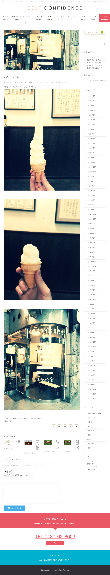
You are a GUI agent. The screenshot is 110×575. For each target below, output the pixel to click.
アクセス (71, 17)
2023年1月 (91, 120)
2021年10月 (91, 176)
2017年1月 (91, 295)
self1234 (9, 82)
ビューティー (27, 19)
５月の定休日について (57, 444)
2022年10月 (91, 129)
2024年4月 (91, 96)
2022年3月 (91, 158)
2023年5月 (91, 105)
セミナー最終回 (92, 80)
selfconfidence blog (61, 82)
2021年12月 (91, 167)
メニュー (60, 17)
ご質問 (82, 17)
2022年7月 (91, 143)
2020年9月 (91, 224)
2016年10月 (91, 304)
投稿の (90, 464)
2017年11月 (91, 262)
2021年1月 (91, 210)
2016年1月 (91, 337)
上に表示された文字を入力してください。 (19, 475)
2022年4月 (91, 153)
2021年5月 (91, 191)
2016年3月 (91, 333)
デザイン (90, 431)
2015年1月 (91, 385)
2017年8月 (91, 276)
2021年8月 (91, 181)
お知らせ (18, 442)
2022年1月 (91, 162)
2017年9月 (91, 271)
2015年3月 (91, 375)
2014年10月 (91, 399)
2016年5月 (91, 328)
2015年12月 (91, 342)
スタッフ (38, 17)
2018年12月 (91, 233)
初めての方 (16, 17)
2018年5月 (91, 243)
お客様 (89, 422)
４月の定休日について (77, 444)
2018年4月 (91, 247)
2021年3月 (91, 200)
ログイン (90, 461)
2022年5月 (91, 148)
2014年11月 (91, 394)
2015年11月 (91, 347)
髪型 (89, 448)
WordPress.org (92, 469)
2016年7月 (91, 318)
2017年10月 (91, 266)
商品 (89, 435)
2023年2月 (91, 115)
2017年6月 (91, 280)
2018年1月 (91, 257)
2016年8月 (91, 314)
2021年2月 (91, 205)
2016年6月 (91, 323)
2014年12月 (91, 389)
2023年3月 (91, 110)
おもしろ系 (91, 417)
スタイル (49, 17)
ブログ (93, 17)
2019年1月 (91, 228)
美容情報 (90, 444)
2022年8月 (91, 139)
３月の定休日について (94, 68)
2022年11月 (91, 124)
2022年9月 (91, 134)
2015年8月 (91, 356)
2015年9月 (91, 351)
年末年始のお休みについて (38, 445)
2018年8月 (91, 238)
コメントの (92, 467)
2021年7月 (91, 186)
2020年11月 (91, 214)
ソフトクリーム (11, 76)
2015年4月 (91, 370)
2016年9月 (91, 309)
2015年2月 (91, 380)
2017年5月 (91, 285)
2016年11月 (91, 299)
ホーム (5, 17)
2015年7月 (91, 361)
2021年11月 (91, 172)
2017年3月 (91, 290)
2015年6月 (91, 366)
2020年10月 (91, 219)
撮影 (89, 439)
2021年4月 (91, 195)
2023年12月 (91, 101)
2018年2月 (91, 252)
